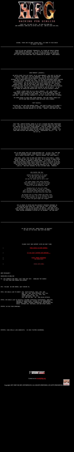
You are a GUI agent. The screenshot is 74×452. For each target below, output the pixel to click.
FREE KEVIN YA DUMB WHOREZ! (39, 290)
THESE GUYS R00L (39, 308)
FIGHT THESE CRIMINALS (39, 301)
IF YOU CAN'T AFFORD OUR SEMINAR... (38, 296)
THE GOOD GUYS (38, 303)
